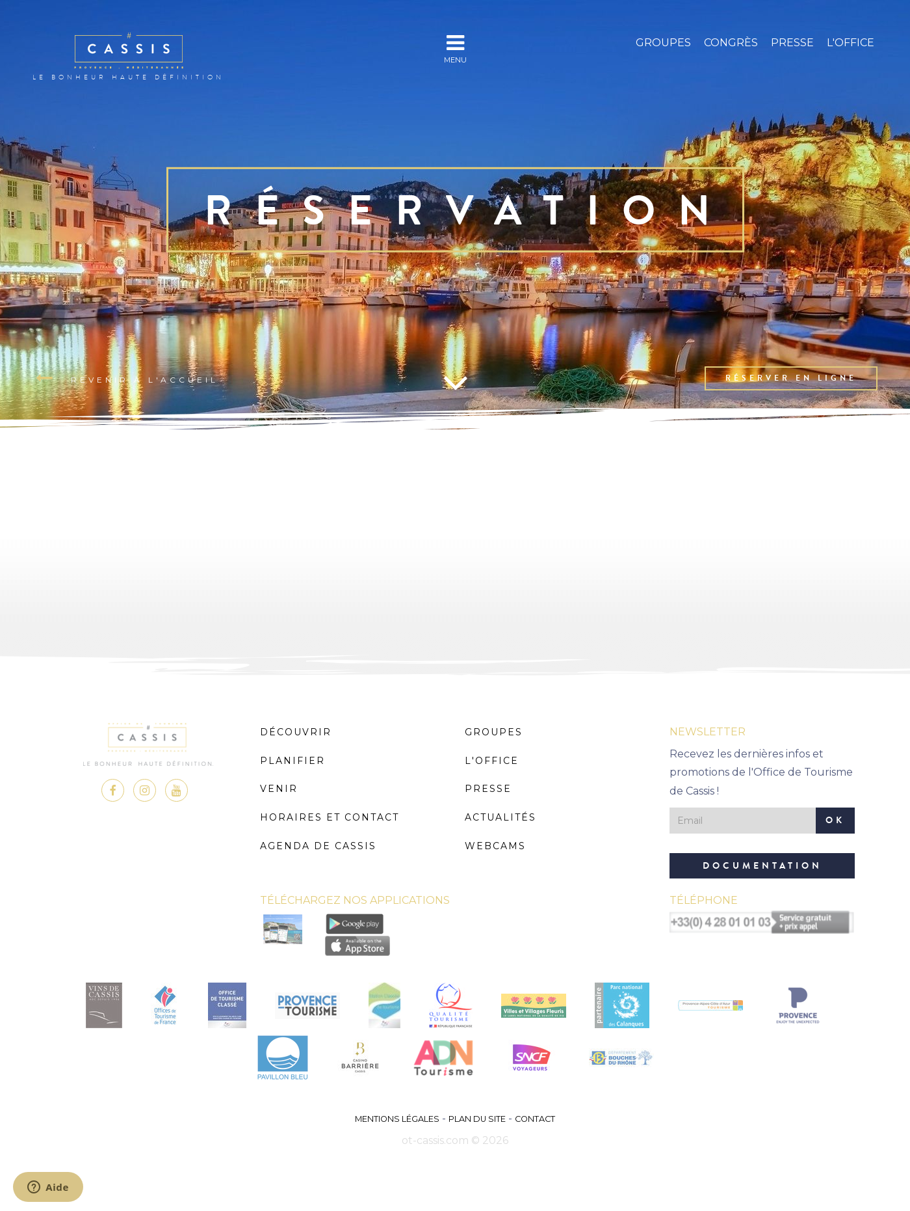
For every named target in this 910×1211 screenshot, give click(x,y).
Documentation (762, 866)
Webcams (495, 846)
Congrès (731, 42)
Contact (535, 1119)
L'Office (850, 42)
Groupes (663, 42)
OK (835, 820)
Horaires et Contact (329, 817)
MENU (455, 48)
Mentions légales (397, 1119)
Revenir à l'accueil (127, 378)
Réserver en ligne (791, 378)
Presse (792, 42)
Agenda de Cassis (318, 846)
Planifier (292, 761)
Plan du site (477, 1119)
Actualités (500, 817)
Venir (279, 789)
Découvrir (296, 732)
